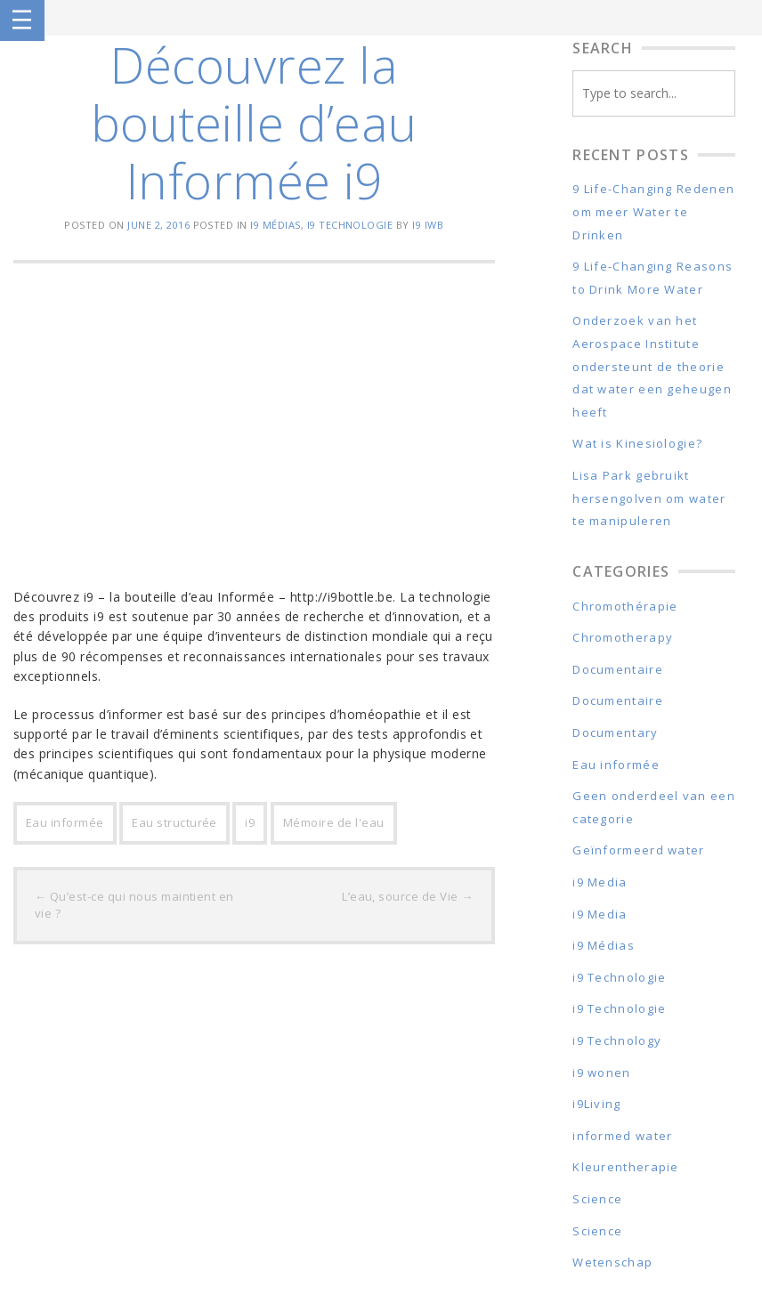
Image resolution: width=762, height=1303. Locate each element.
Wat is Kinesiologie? (637, 443)
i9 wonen (601, 1072)
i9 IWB (427, 224)
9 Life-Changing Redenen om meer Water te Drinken (653, 211)
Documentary (615, 732)
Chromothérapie (624, 606)
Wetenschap (612, 1262)
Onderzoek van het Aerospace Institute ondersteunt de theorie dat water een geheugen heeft (652, 365)
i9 (250, 822)
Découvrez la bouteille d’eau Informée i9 (254, 122)
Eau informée (65, 822)
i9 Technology (616, 1040)
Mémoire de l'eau (334, 822)
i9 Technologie (350, 224)
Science (597, 1199)
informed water (622, 1136)
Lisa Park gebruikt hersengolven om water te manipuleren (649, 498)
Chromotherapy (622, 637)
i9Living (596, 1104)
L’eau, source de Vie (408, 896)
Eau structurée (174, 822)
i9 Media (599, 882)
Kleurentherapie (625, 1167)
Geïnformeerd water (638, 850)
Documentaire (617, 669)
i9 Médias (275, 224)
